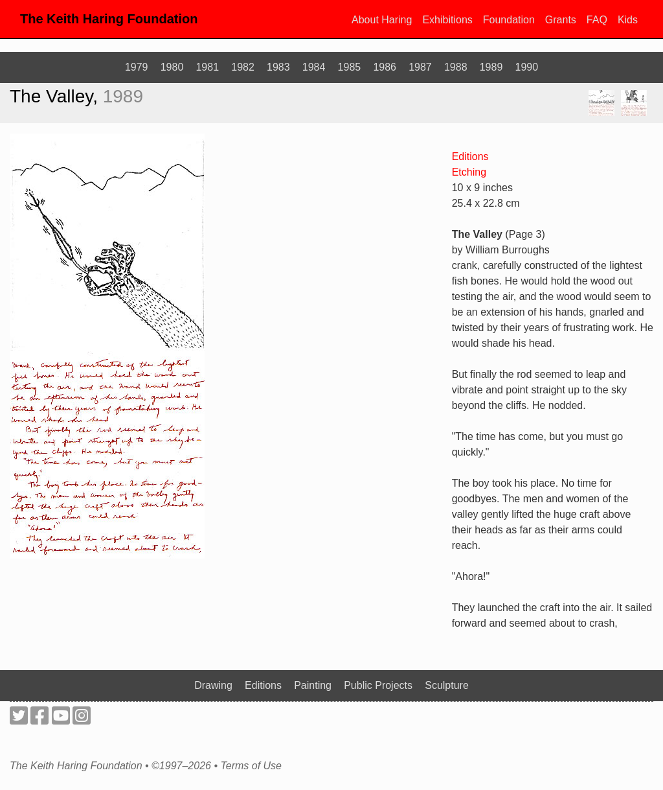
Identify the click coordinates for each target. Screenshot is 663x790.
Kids (628, 19)
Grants (560, 19)
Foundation (509, 19)
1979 (136, 67)
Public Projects (378, 685)
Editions (470, 156)
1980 (172, 67)
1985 (349, 67)
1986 (384, 67)
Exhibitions (447, 19)
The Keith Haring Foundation (108, 19)
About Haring (382, 19)
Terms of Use (251, 766)
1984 (314, 67)
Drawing (213, 685)
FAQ (597, 19)
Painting (313, 685)
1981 (207, 67)
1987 (420, 67)
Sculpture (447, 685)
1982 (242, 67)
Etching (469, 172)
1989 (491, 67)
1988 (455, 67)
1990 (527, 67)
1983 (278, 67)
